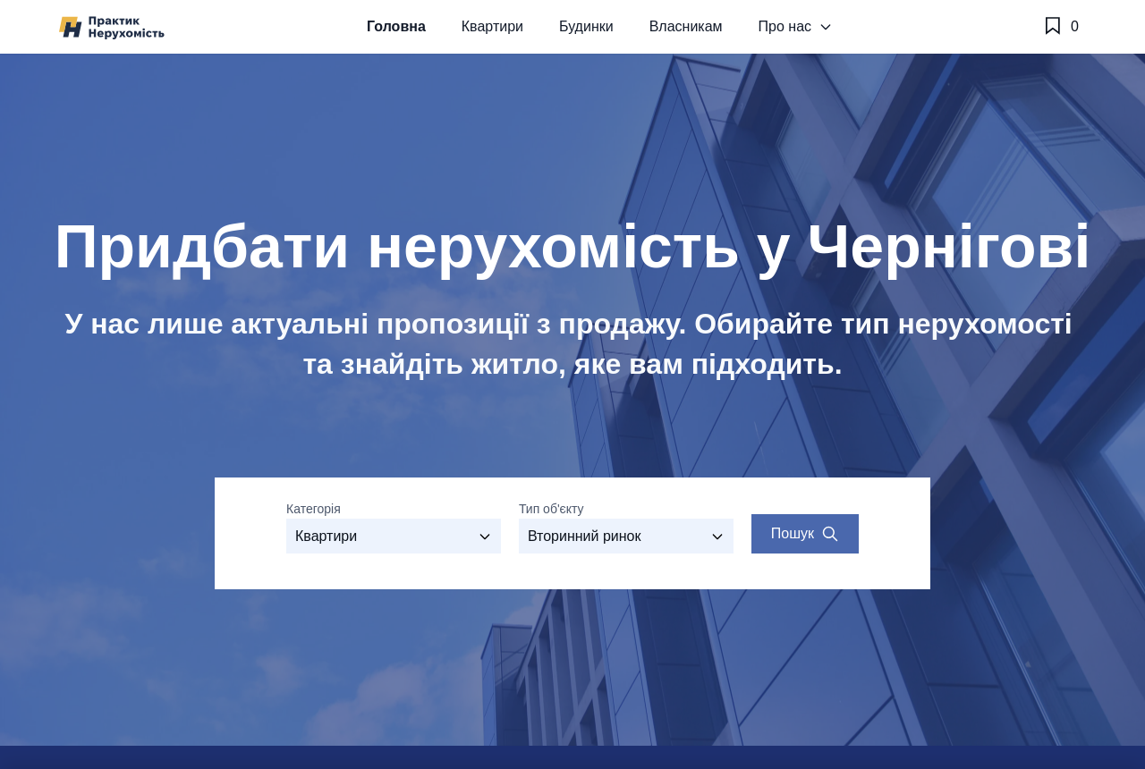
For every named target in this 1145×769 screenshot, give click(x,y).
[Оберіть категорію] (393, 536)
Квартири (492, 26)
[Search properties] (805, 534)
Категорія (313, 509)
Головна (396, 26)
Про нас (796, 26)
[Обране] (1060, 27)
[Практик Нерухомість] (112, 27)
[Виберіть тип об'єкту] (626, 536)
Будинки (586, 26)
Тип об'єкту (551, 509)
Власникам (686, 26)
